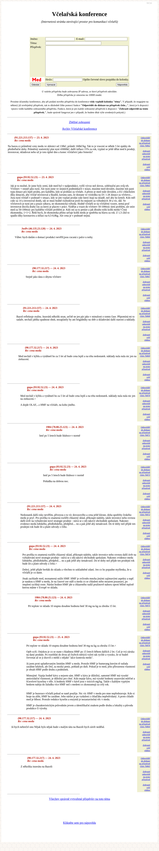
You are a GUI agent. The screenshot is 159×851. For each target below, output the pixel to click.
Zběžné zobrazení (79, 128)
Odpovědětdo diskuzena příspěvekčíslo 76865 (144, 768)
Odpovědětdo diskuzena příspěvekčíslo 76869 (144, 358)
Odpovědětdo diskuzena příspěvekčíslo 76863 (144, 187)
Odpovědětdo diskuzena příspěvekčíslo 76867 (144, 278)
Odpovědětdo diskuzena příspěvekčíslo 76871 (144, 437)
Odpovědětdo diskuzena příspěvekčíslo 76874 (144, 556)
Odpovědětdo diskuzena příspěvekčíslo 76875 (144, 607)
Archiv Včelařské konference (79, 134)
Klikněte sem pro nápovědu (79, 828)
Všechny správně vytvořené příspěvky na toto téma (79, 805)
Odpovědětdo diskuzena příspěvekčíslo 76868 (144, 318)
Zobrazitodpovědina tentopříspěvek (146, 161)
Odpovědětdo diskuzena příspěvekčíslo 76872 (144, 516)
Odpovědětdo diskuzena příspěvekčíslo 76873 (144, 477)
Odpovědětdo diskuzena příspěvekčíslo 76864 (144, 728)
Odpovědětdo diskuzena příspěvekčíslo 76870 (144, 397)
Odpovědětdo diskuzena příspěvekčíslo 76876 (144, 647)
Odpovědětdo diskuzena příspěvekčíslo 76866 (144, 239)
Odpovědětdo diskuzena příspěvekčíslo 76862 (144, 147)
